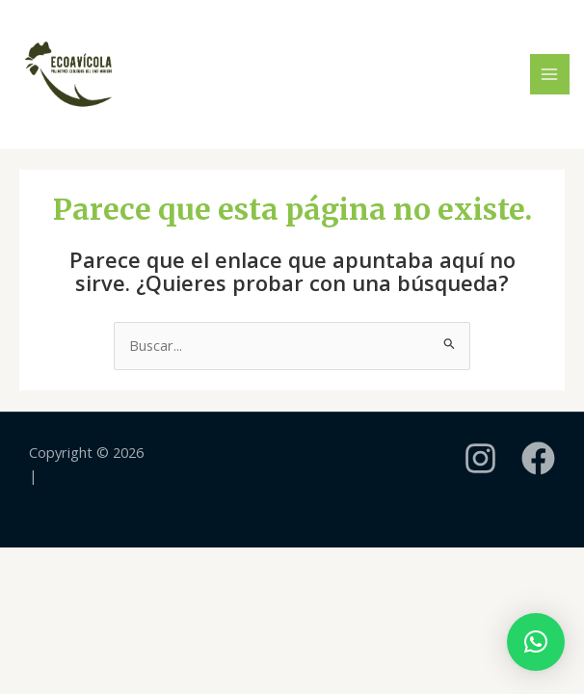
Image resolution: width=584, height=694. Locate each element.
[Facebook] (538, 458)
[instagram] (480, 458)
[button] (536, 642)
